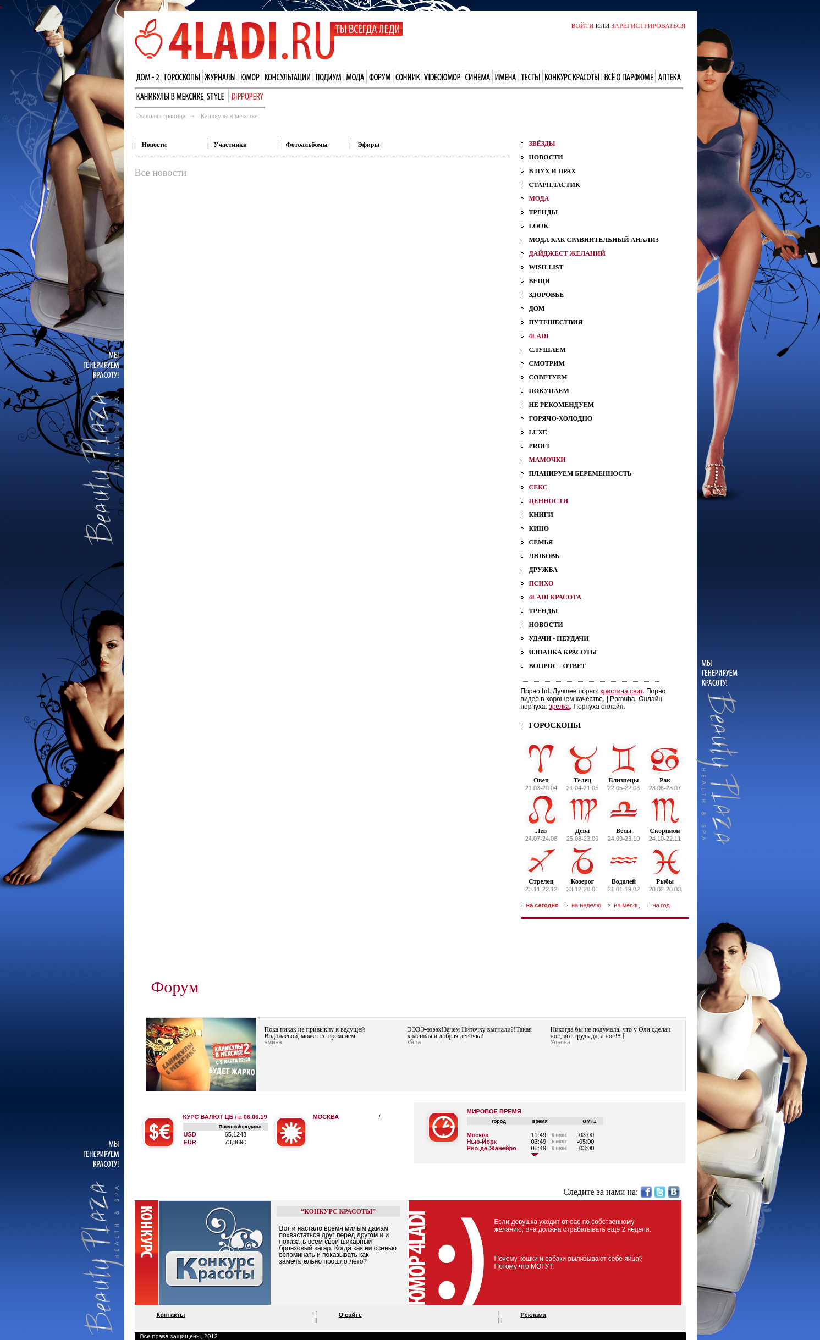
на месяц (627, 905)
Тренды (543, 212)
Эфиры (368, 144)
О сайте (350, 1314)
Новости (154, 144)
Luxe (538, 432)
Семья (541, 542)
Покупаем (549, 391)
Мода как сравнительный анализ (594, 240)
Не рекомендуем (562, 405)
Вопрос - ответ (557, 666)
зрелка (559, 706)
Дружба (543, 570)
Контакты (171, 1314)
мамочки (547, 460)
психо (541, 583)
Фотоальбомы (307, 144)
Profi (539, 446)
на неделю (586, 905)
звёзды (542, 143)
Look (539, 226)
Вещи (540, 281)
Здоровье (546, 295)
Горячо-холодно (561, 418)
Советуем (548, 377)
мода (539, 198)
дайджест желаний (567, 253)
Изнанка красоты (563, 652)
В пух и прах (552, 171)
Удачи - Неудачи (559, 638)
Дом (537, 308)
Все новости (161, 172)
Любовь (544, 556)
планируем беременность (580, 473)
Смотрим (547, 363)
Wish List (546, 267)
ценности (549, 501)
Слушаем (547, 350)
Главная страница (161, 116)
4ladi (539, 336)
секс (538, 487)
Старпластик (554, 185)
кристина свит (622, 691)
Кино (539, 528)
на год (660, 905)
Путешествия (556, 322)
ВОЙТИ (582, 26)
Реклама (533, 1314)
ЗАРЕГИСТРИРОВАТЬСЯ (648, 26)
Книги (541, 515)
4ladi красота (555, 597)
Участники (230, 144)
